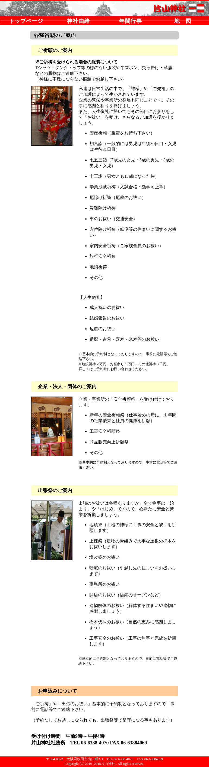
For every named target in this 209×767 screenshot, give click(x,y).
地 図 (182, 21)
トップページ (26, 21)
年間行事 (130, 21)
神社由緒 (78, 21)
